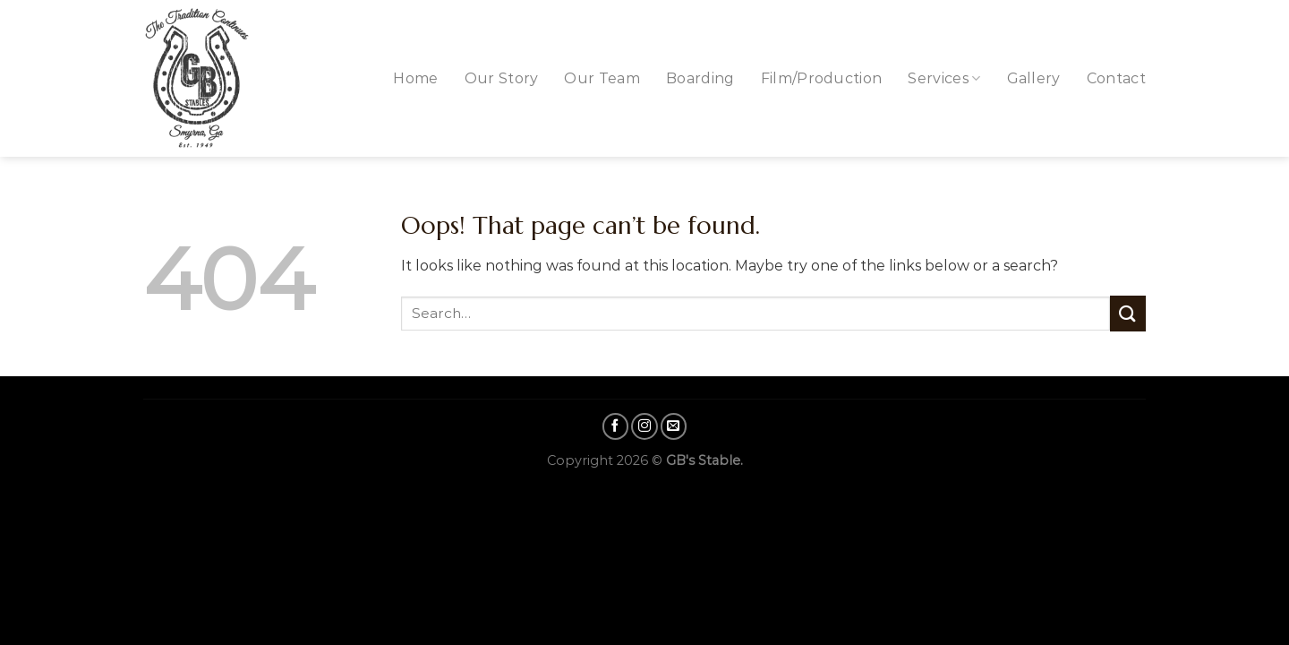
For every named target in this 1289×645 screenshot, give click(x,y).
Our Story (502, 78)
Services (944, 78)
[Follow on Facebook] (615, 426)
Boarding (700, 78)
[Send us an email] (674, 426)
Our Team (602, 78)
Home (415, 78)
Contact (1116, 78)
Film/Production (822, 78)
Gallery (1034, 78)
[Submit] (1128, 313)
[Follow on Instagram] (644, 426)
